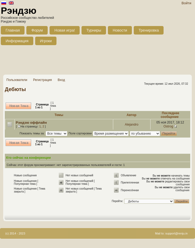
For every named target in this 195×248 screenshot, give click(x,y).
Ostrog (168, 126)
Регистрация (42, 80)
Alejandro (131, 124)
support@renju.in (176, 233)
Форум (37, 30)
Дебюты (15, 89)
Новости (120, 30)
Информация (17, 41)
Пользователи (16, 80)
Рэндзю (18, 10)
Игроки (46, 41)
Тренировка (149, 30)
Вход (61, 80)
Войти (186, 3)
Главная (13, 30)
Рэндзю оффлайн (31, 123)
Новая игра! (64, 30)
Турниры (93, 30)
